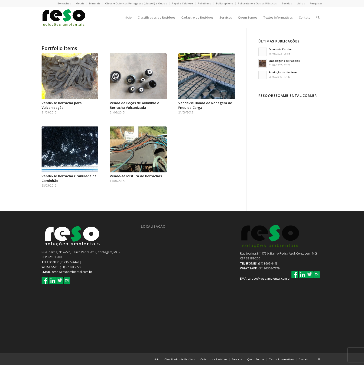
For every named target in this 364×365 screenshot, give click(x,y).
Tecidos (287, 3)
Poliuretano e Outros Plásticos (257, 3)
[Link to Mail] (318, 359)
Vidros (301, 3)
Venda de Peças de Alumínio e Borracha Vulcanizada (134, 105)
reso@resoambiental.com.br (72, 272)
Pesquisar (316, 3)
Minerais (94, 3)
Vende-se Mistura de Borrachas (136, 176)
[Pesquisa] (317, 17)
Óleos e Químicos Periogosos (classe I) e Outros (136, 3)
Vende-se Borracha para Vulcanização (62, 105)
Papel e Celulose (182, 3)
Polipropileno (224, 3)
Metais (80, 3)
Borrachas (64, 3)
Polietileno (204, 3)
